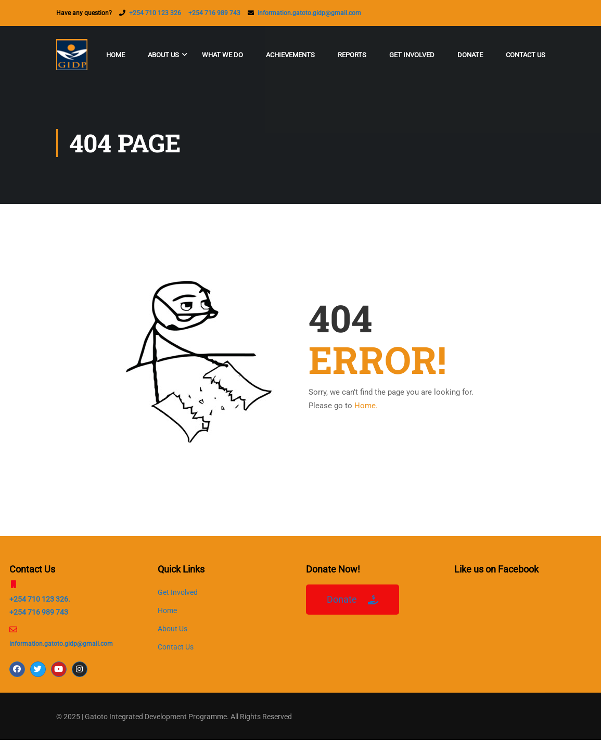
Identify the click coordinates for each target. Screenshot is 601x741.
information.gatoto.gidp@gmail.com (309, 13)
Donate (470, 55)
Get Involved (411, 55)
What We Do (222, 55)
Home (115, 55)
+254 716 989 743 (214, 13)
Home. (366, 406)
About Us (163, 55)
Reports (352, 55)
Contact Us (525, 55)
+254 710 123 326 (155, 13)
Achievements (290, 55)
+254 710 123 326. (39, 600)
